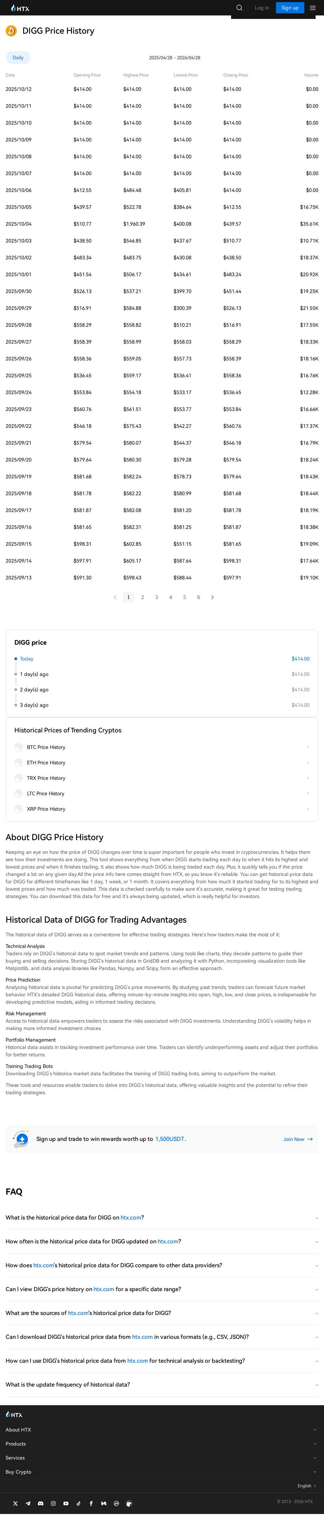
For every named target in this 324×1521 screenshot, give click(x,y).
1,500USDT (169, 1146)
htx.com (131, 1224)
